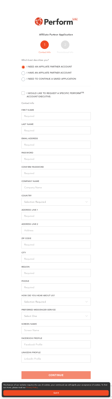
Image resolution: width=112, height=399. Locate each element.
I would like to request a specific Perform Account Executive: (55, 94)
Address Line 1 (29, 209)
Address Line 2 (29, 224)
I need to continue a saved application (48, 79)
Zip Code (26, 238)
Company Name (30, 181)
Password (27, 152)
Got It (56, 393)
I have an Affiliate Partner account (46, 73)
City (23, 252)
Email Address (29, 138)
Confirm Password (32, 166)
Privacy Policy (32, 387)
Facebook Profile (31, 338)
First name (27, 109)
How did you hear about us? (38, 295)
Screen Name (29, 323)
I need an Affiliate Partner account (46, 67)
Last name (27, 124)
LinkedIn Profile (31, 352)
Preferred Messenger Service (38, 309)
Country (26, 195)
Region (25, 266)
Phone (25, 280)
